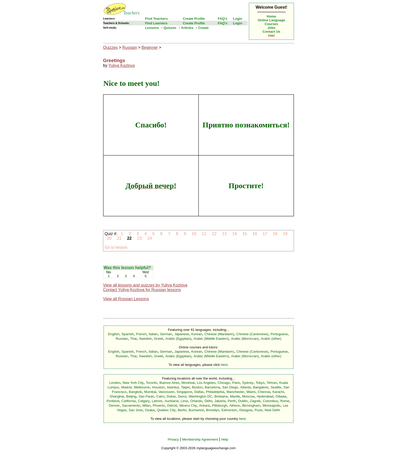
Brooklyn (212, 410)
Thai (133, 338)
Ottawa (280, 396)
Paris (236, 383)
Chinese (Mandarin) (219, 334)
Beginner (150, 47)
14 (234, 234)
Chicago (223, 383)
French (141, 334)
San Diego (230, 387)
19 (285, 234)
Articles (187, 28)
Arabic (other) (271, 338)
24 (149, 238)
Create (203, 28)
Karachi (278, 392)
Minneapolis (272, 405)
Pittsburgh (219, 405)
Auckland (171, 401)
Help (224, 439)
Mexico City (188, 405)
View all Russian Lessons (126, 299)
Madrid (126, 387)
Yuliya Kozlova (121, 65)
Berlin (182, 410)
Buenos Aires (170, 383)
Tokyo (260, 383)
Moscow (248, 396)
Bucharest (196, 410)
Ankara (204, 405)
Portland (113, 401)
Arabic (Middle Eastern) (211, 338)
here (224, 365)
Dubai (171, 396)
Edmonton (229, 410)
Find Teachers (156, 19)
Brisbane (221, 396)
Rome (284, 401)
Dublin (243, 401)
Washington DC (200, 396)
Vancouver (166, 392)
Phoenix (159, 405)
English (113, 334)
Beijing (131, 396)
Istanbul (173, 387)
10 (194, 234)
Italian (153, 334)
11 (204, 234)
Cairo (160, 396)
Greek (158, 338)
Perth (232, 401)
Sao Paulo (146, 396)
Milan (146, 405)
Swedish (145, 338)
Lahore (157, 401)
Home (271, 16)
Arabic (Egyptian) (178, 338)
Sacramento (131, 405)
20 (109, 238)
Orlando (196, 401)
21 (119, 238)
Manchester (235, 392)
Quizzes (170, 28)
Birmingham (251, 405)
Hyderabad (265, 396)
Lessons (152, 28)
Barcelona (212, 387)
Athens (234, 405)
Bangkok (135, 392)
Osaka (150, 410)
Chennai (264, 392)
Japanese (181, 334)
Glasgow (245, 410)
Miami (250, 392)
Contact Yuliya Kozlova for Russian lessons (142, 290)
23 (139, 238)
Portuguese (279, 334)
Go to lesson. (116, 247)
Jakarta (220, 401)
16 (254, 234)
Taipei (185, 387)
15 (244, 234)
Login (237, 19)
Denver (114, 405)
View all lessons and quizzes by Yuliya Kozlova (145, 285)
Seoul (182, 396)
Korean (196, 334)
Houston (158, 387)
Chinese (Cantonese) (252, 334)
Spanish (128, 334)
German (166, 334)
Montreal (188, 383)
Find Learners (156, 23)
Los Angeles (206, 383)
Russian (129, 47)
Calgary (144, 401)
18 (275, 234)
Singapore (184, 392)
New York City (133, 383)
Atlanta (245, 387)
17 (265, 234)
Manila (235, 396)
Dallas (199, 392)
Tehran (272, 383)
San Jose (136, 410)
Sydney (247, 383)
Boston (197, 387)
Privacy (173, 439)
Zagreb (255, 401)
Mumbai (150, 392)
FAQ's (222, 19)
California (128, 401)
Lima (184, 401)
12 (214, 234)
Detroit (172, 405)
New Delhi (272, 410)
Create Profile (194, 19)
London (114, 383)
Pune (258, 410)
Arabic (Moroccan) (245, 338)
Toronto (151, 383)
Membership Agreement (200, 439)
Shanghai (117, 396)
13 (224, 234)
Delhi (208, 401)
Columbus (270, 401)
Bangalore (260, 387)
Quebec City (166, 410)
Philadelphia (215, 392)
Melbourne (142, 387)
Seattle (276, 387)
